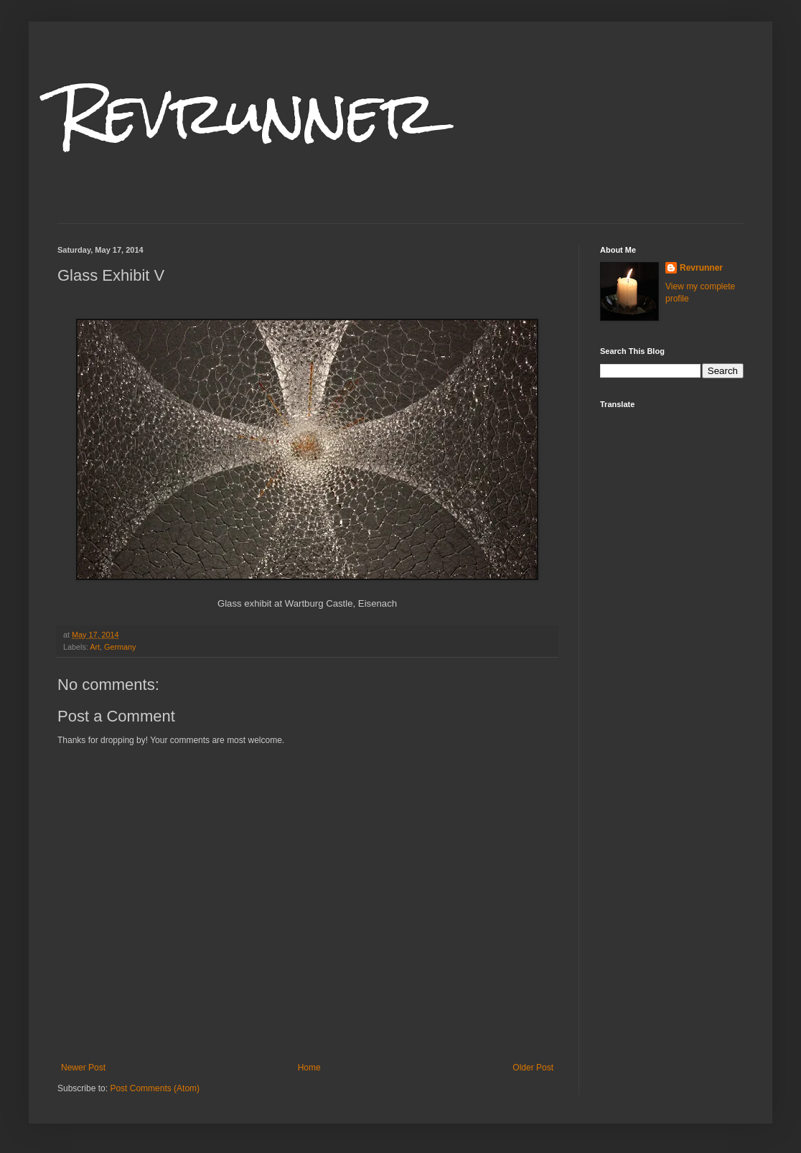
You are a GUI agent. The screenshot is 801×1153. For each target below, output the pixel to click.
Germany (120, 647)
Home (309, 1068)
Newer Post (83, 1068)
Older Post (532, 1068)
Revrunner (247, 113)
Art (95, 647)
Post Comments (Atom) (155, 1088)
